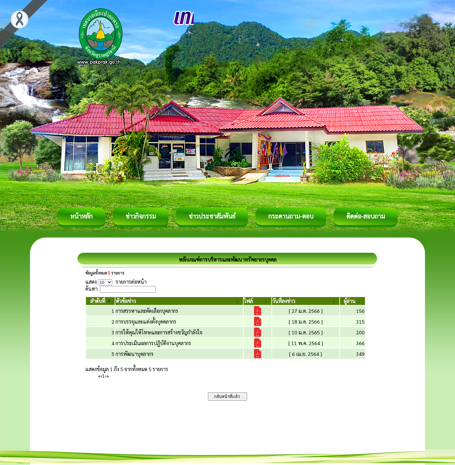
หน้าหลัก (81, 216)
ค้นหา (91, 288)
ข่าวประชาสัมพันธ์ (212, 216)
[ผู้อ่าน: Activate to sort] (352, 301)
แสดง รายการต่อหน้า (116, 281)
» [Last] (107, 375)
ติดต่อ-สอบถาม (365, 216)
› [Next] (105, 375)
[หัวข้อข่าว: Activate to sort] (179, 301)
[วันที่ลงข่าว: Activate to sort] (305, 301)
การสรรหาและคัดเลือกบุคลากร (147, 310)
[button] (97, 301)
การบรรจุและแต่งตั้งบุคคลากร (146, 321)
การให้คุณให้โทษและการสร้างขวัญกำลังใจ (159, 332)
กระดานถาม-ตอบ (290, 216)
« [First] (99, 375)
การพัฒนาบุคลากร (135, 353)
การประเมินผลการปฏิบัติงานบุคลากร (153, 343)
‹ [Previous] (101, 375)
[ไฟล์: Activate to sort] (257, 301)
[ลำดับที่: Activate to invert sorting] (100, 301)
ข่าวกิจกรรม (140, 216)
